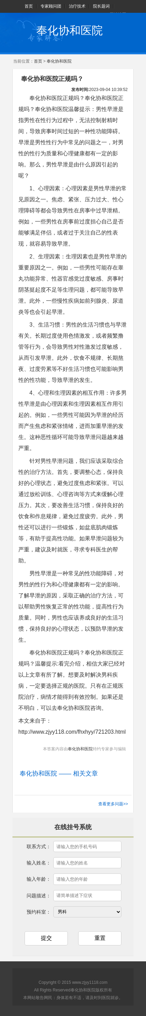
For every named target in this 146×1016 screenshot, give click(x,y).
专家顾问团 (50, 6)
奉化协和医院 (69, 30)
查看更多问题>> (113, 804)
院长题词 (101, 6)
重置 (100, 938)
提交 (46, 938)
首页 (29, 6)
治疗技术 (77, 6)
